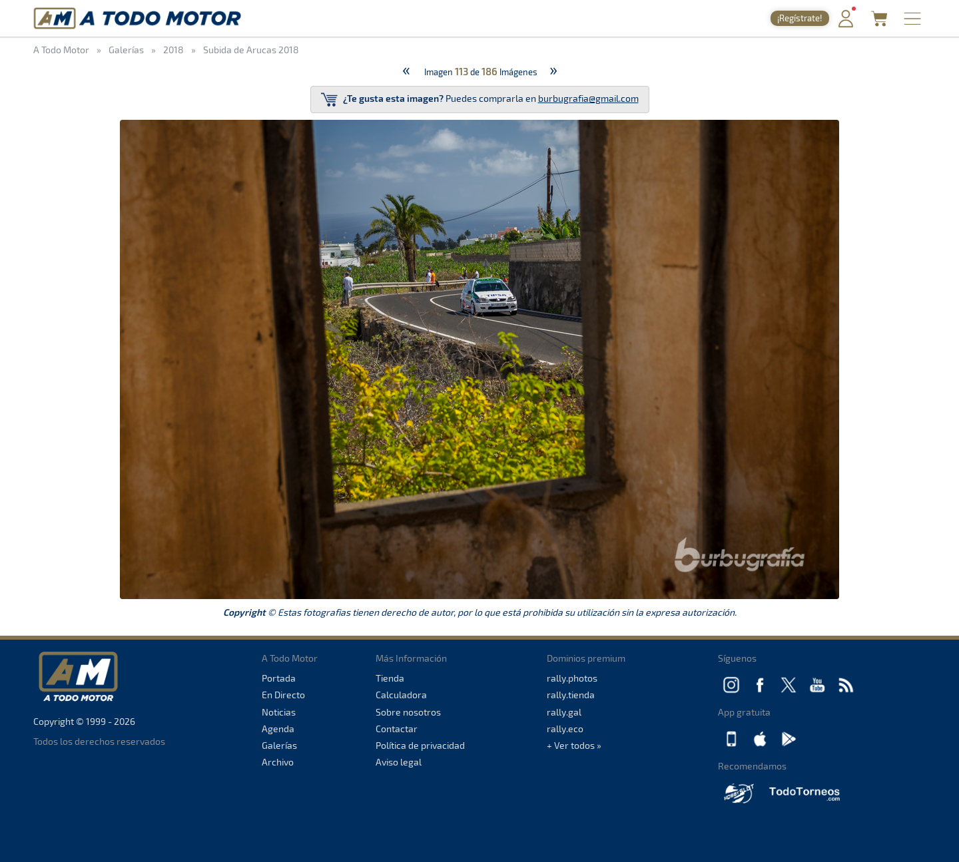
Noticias (279, 712)
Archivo (278, 761)
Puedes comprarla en (480, 99)
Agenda (278, 728)
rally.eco (565, 728)
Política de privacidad (420, 745)
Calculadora (401, 694)
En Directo (283, 694)
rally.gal (564, 712)
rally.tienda (571, 694)
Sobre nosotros (408, 712)
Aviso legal (399, 761)
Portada (279, 678)
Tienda (390, 678)
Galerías (279, 745)
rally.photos (572, 678)
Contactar (397, 728)
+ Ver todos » (574, 745)
